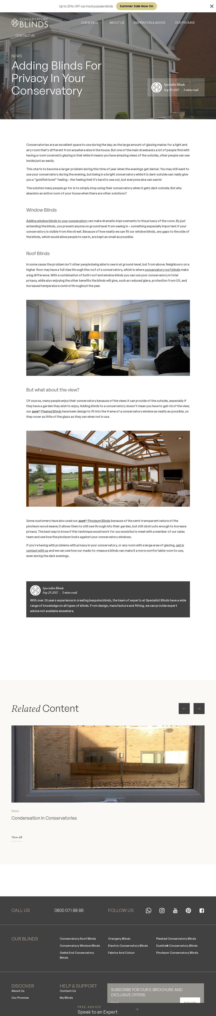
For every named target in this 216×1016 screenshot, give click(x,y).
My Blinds (66, 990)
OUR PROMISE (185, 22)
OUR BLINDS (89, 22)
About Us (18, 983)
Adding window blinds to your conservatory (57, 221)
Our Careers (20, 997)
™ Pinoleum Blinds (94, 520)
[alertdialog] (108, 6)
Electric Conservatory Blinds (128, 937)
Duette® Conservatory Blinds (177, 937)
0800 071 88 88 (68, 900)
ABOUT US (116, 22)
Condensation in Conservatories (45, 803)
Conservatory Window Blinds (80, 937)
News (16, 56)
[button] (171, 634)
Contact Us (68, 983)
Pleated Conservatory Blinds (176, 930)
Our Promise (20, 990)
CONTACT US (25, 35)
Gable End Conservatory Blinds (77, 946)
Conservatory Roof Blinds (78, 930)
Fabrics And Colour (122, 944)
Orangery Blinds (119, 930)
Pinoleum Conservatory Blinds (177, 944)
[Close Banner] (212, 6)
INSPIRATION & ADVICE (150, 22)
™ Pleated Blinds (47, 411)
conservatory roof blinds (163, 270)
